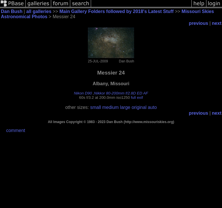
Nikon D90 (83, 93)
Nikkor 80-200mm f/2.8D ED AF (121, 93)
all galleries (38, 11)
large (125, 107)
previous (198, 23)
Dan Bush (12, 11)
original (139, 107)
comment (15, 130)
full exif (137, 97)
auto (152, 107)
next (216, 23)
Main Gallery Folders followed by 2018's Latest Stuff (116, 11)
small (95, 107)
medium (110, 107)
